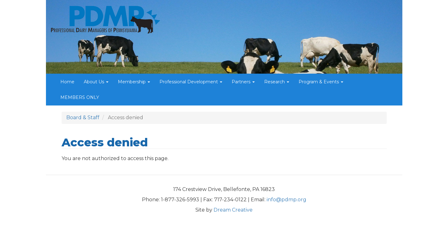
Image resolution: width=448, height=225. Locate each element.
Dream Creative (233, 210)
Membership (134, 82)
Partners (243, 82)
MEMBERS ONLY (79, 97)
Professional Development (190, 82)
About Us (96, 82)
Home (67, 82)
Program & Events (321, 82)
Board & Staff (82, 117)
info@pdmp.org (286, 200)
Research (276, 82)
